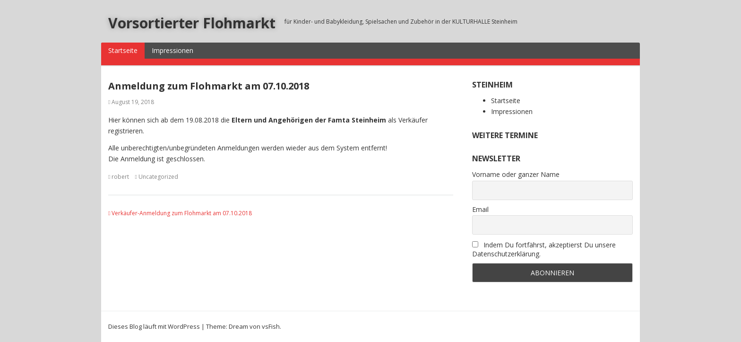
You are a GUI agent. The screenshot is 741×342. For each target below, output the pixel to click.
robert (120, 177)
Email (480, 209)
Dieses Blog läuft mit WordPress (154, 326)
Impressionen (172, 50)
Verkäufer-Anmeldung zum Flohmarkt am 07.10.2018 (180, 213)
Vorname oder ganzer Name (516, 174)
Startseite (123, 50)
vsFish (271, 326)
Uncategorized (158, 177)
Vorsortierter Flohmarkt (192, 23)
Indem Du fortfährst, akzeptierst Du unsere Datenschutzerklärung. (544, 249)
